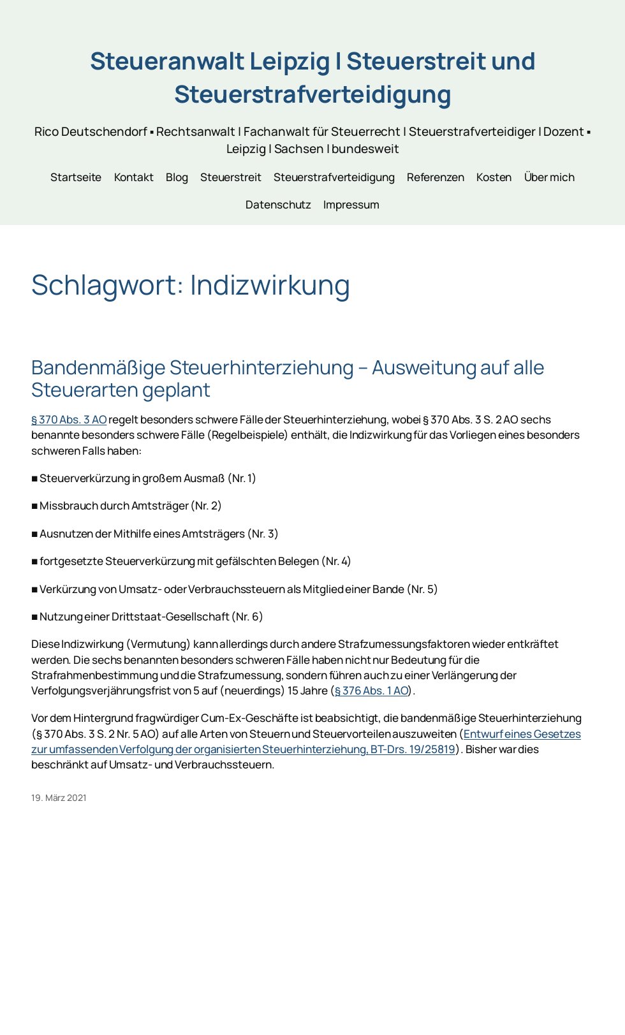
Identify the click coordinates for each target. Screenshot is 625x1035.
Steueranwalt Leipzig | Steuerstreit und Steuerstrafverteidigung (313, 77)
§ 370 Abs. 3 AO (69, 419)
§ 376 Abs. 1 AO (371, 690)
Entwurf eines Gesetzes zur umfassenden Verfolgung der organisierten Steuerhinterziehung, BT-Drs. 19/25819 (306, 741)
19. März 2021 (59, 797)
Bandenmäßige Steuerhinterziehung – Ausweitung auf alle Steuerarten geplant (288, 378)
